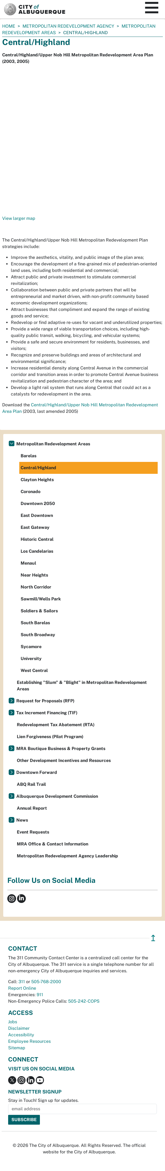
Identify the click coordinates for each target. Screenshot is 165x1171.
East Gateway (35, 527)
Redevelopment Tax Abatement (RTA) (55, 724)
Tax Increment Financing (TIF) (46, 712)
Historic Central (37, 539)
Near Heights (34, 575)
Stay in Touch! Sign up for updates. (43, 1100)
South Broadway (38, 634)
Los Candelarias (37, 551)
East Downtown (37, 515)
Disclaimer (19, 1028)
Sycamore (31, 646)
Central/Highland (38, 467)
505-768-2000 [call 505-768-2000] (46, 981)
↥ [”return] (153, 938)
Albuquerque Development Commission (57, 796)
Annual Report (32, 808)
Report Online (22, 988)
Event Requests (33, 832)
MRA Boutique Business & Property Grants (60, 748)
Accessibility (21, 1034)
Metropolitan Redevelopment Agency (68, 26)
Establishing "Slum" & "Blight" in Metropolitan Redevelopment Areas (82, 685)
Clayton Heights (37, 479)
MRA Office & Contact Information (52, 844)
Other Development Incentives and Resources (64, 760)
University (31, 658)
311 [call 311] (21, 981)
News (22, 820)
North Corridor (36, 587)
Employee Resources (29, 1041)
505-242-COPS (84, 1001)
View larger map (18, 218)
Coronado (30, 491)
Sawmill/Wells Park (41, 598)
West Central (34, 670)
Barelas (28, 455)
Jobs (12, 1021)
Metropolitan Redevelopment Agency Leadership (67, 855)
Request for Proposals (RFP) (45, 700)
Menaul (28, 563)
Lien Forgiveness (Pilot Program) (50, 736)
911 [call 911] (40, 994)
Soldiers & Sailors (39, 610)
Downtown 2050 (38, 503)
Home (8, 26)
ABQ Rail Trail (31, 784)
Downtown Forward (36, 772)
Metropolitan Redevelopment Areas (53, 443)
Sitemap (16, 1047)
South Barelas (35, 622)
